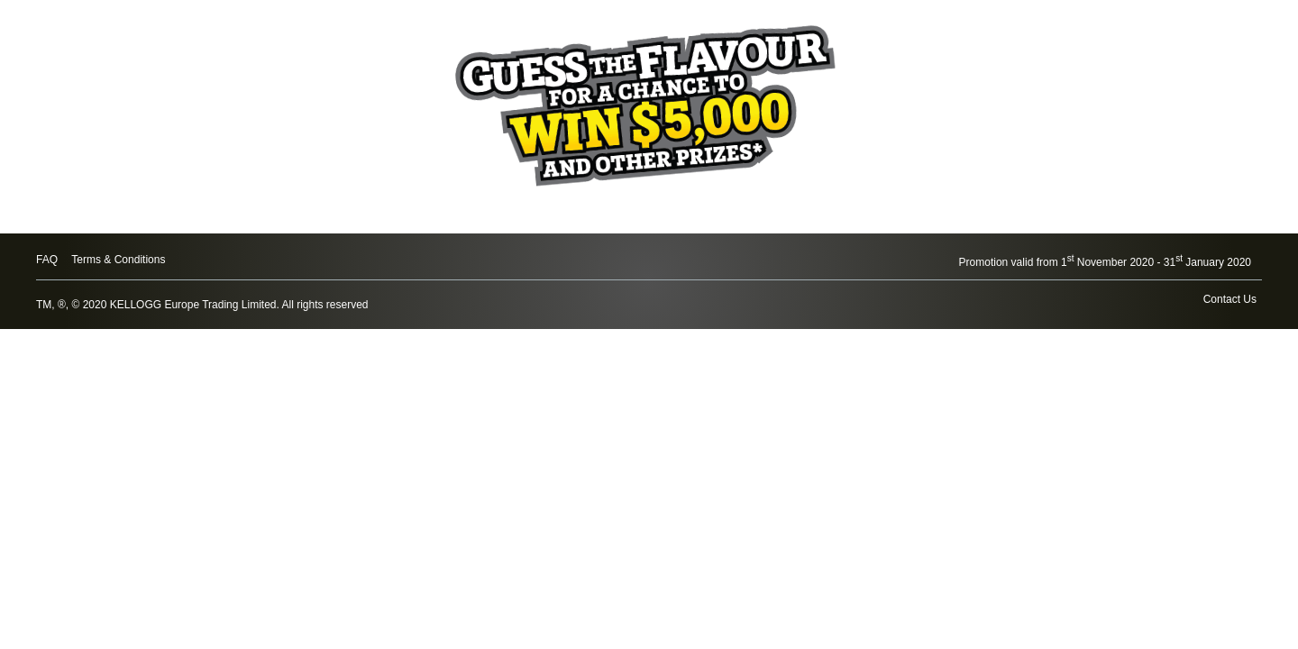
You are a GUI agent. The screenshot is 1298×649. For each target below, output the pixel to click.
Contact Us (1230, 299)
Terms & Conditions (118, 259)
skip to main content (0, 0)
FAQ (47, 259)
